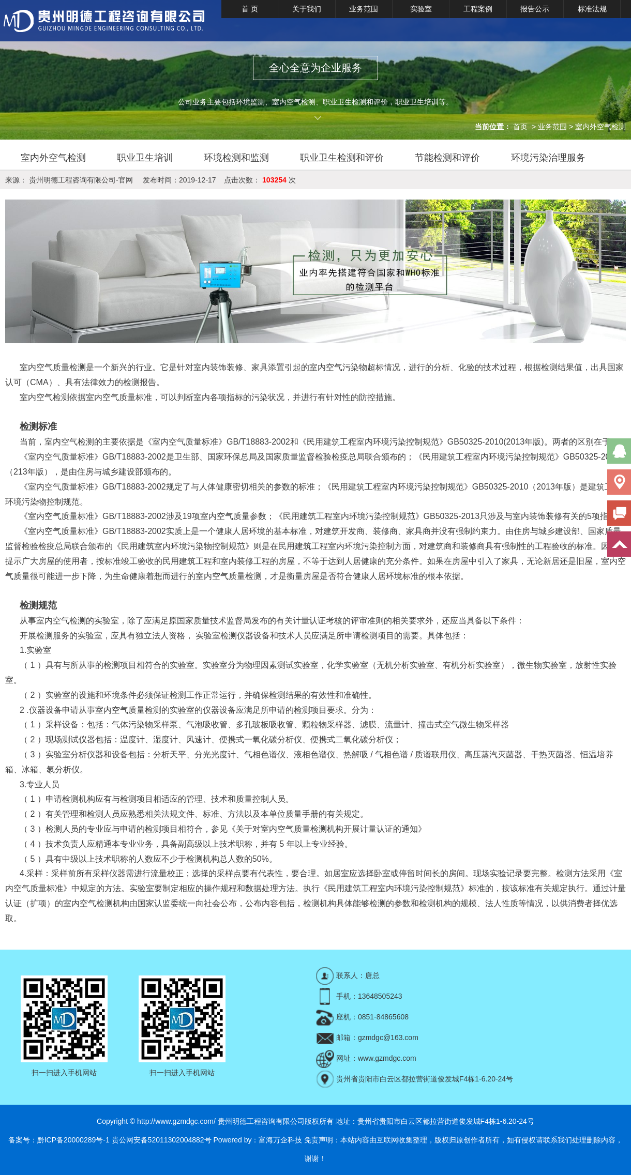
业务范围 (363, 9)
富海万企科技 (280, 1140)
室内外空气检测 (600, 127)
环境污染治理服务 (548, 157)
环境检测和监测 (236, 157)
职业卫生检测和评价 (342, 157)
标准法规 (592, 9)
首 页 (250, 9)
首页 (520, 127)
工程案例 (477, 9)
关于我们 (306, 9)
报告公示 (534, 9)
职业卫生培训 (145, 157)
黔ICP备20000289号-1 (73, 1140)
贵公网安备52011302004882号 (162, 1140)
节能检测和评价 (447, 157)
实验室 (421, 9)
